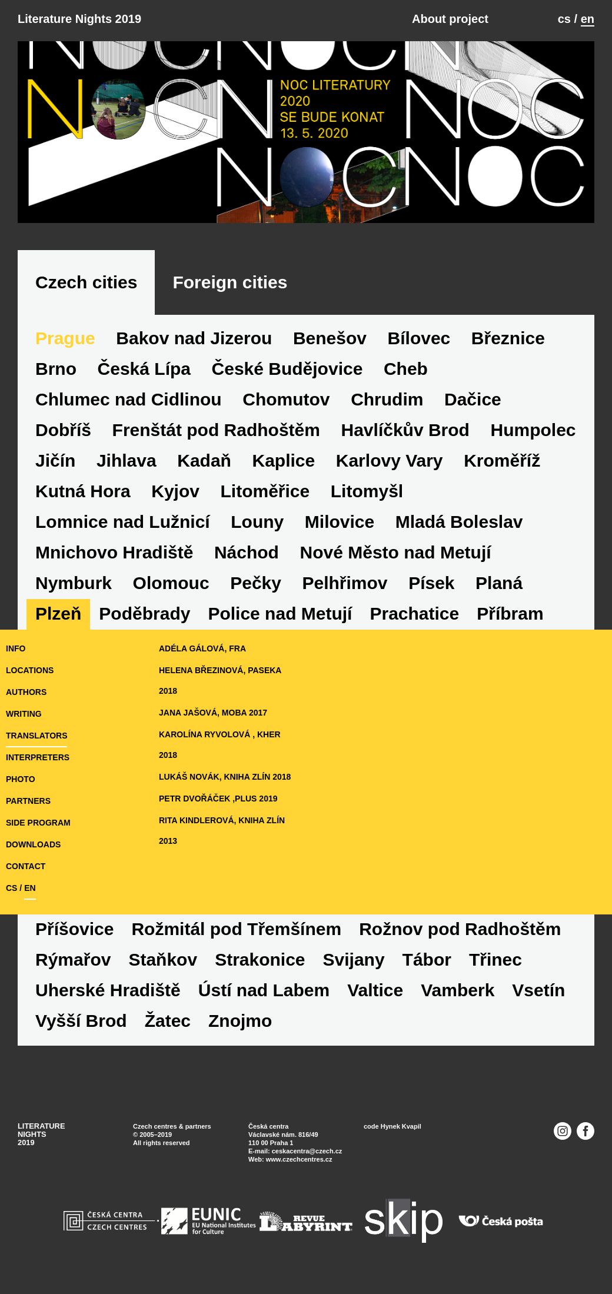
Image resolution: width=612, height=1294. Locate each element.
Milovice (339, 521)
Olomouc (171, 583)
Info (15, 648)
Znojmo (240, 1020)
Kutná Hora (83, 491)
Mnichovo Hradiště (114, 552)
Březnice (508, 338)
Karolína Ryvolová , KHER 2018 (220, 745)
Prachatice (414, 613)
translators (36, 735)
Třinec (495, 959)
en (587, 18)
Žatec (168, 1020)
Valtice (375, 990)
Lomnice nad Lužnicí (122, 521)
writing (24, 713)
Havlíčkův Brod (405, 430)
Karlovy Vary (389, 460)
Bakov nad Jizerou (194, 338)
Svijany (354, 959)
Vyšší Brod (81, 1020)
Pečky (255, 583)
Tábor (427, 959)
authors (26, 692)
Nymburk (73, 583)
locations (30, 670)
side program (38, 822)
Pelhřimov (345, 583)
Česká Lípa (144, 368)
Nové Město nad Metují (395, 552)
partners (28, 801)
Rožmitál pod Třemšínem (236, 929)
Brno (55, 368)
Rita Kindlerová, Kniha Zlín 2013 (222, 831)
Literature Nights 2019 (79, 18)
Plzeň (58, 613)
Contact (25, 866)
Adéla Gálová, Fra (202, 648)
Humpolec (533, 430)
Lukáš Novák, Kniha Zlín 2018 (225, 776)
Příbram (510, 613)
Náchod (246, 552)
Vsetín (538, 990)
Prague (65, 338)
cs (564, 18)
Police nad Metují (280, 613)
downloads (33, 844)
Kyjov (175, 491)
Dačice (472, 399)
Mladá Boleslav (459, 521)
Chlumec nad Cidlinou (128, 399)
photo (20, 779)
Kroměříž (502, 460)
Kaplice (283, 460)
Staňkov (162, 959)
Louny (257, 521)
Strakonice (260, 959)
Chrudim (387, 399)
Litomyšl (367, 491)
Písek (431, 583)
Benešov (330, 338)
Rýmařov (73, 959)
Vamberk (457, 990)
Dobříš (63, 430)
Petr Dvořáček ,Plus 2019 (218, 798)
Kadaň (204, 460)
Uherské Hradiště (108, 990)
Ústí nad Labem (264, 990)
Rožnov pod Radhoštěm (460, 929)
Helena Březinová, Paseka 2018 (220, 681)
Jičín (55, 460)
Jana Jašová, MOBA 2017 (213, 712)
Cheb (406, 368)
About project (450, 18)
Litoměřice (265, 491)
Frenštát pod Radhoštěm (216, 430)
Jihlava (127, 460)
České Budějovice (287, 368)
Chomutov (286, 399)
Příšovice (74, 929)
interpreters (37, 757)
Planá (499, 583)
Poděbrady (144, 613)
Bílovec (419, 338)
